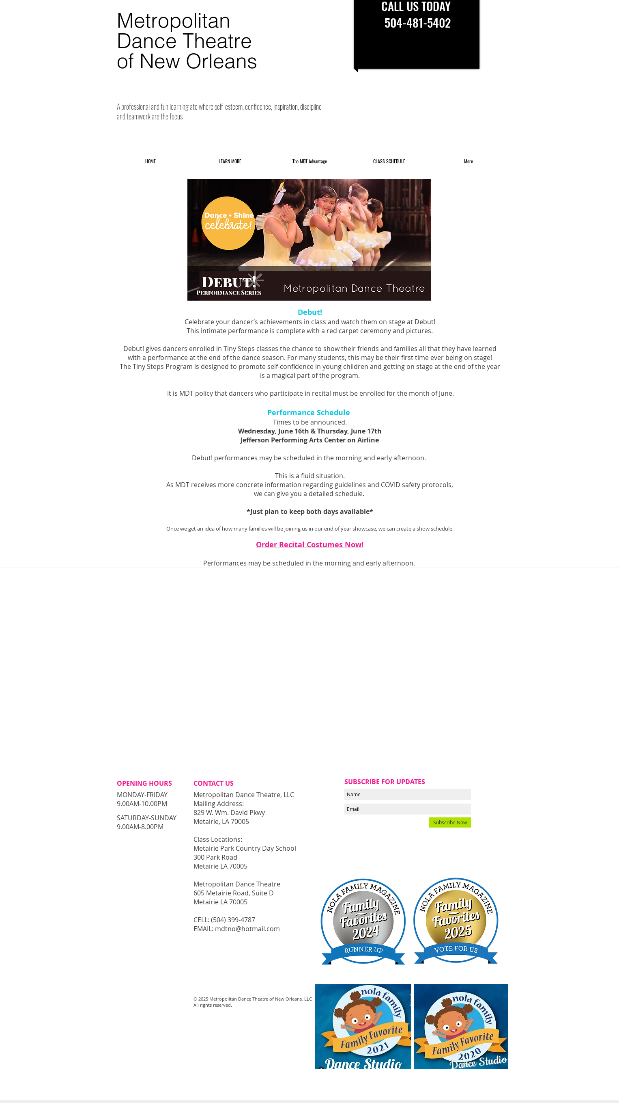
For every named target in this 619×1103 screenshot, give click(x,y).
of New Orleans (187, 61)
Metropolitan (173, 20)
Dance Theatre (184, 40)
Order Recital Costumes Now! (309, 545)
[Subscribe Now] (450, 822)
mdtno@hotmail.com (247, 928)
